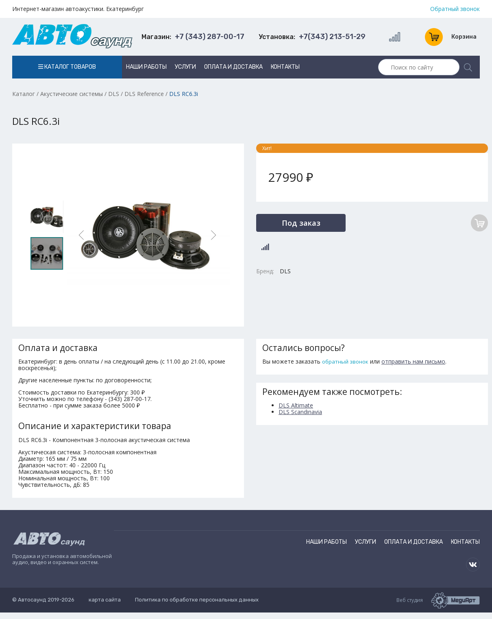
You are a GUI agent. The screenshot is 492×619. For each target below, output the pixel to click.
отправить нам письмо (413, 361)
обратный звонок (345, 361)
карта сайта (105, 600)
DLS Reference (144, 94)
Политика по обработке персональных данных (197, 600)
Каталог (23, 94)
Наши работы (146, 66)
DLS (113, 94)
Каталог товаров (67, 66)
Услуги (185, 66)
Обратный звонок (455, 9)
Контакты (285, 66)
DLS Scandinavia (300, 412)
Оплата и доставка (233, 66)
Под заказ (301, 223)
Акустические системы (71, 94)
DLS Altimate (296, 405)
